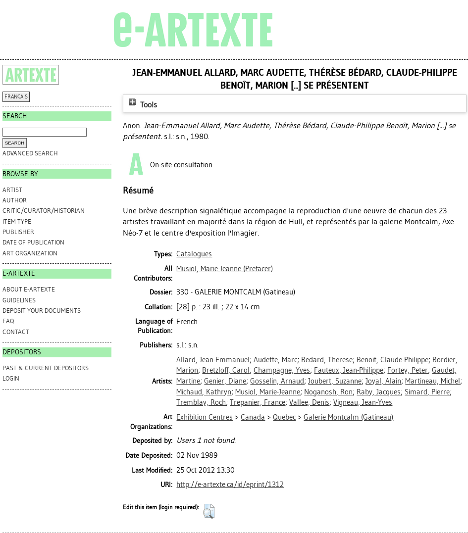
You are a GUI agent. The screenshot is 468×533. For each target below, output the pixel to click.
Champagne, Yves (282, 370)
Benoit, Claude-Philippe (392, 359)
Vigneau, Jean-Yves (362, 402)
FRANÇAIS (16, 97)
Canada (253, 417)
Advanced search (30, 153)
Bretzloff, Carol (226, 370)
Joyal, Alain (383, 381)
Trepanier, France (257, 402)
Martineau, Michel (432, 381)
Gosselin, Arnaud (277, 381)
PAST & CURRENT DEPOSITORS (45, 368)
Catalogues (194, 253)
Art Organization (29, 253)
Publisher (18, 232)
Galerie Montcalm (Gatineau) (348, 417)
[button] (209, 511)
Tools (141, 104)
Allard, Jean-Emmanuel (213, 359)
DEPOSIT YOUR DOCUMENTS (41, 310)
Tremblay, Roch (201, 402)
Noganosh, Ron (328, 392)
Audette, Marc (275, 359)
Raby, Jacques (379, 392)
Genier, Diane (225, 381)
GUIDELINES (19, 300)
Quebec (284, 417)
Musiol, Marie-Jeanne (267, 392)
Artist (12, 190)
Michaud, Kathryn (203, 392)
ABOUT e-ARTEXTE (28, 289)
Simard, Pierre (427, 392)
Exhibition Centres (204, 417)
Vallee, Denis (309, 402)
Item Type (16, 221)
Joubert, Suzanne (335, 381)
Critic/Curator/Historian (43, 210)
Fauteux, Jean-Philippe (348, 370)
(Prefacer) (224, 268)
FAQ (8, 321)
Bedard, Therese (327, 359)
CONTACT (15, 332)
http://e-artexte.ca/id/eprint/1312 (230, 484)
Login (10, 378)
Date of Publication (33, 242)
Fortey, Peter (407, 370)
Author (14, 200)
